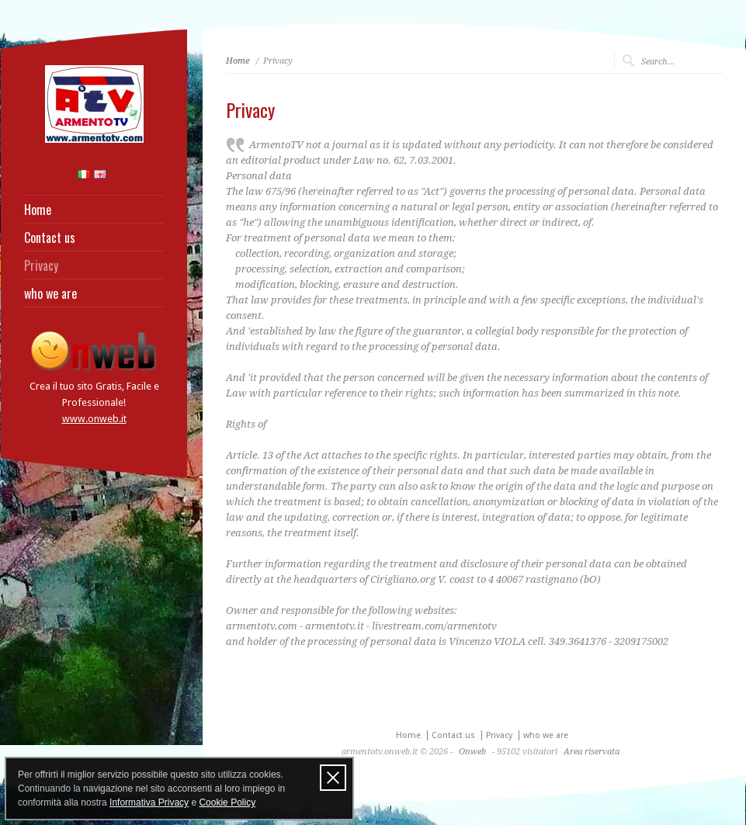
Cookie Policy (227, 802)
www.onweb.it (94, 419)
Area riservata (591, 752)
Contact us (49, 237)
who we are (50, 293)
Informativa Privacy (149, 802)
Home (37, 209)
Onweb (472, 752)
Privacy (41, 265)
